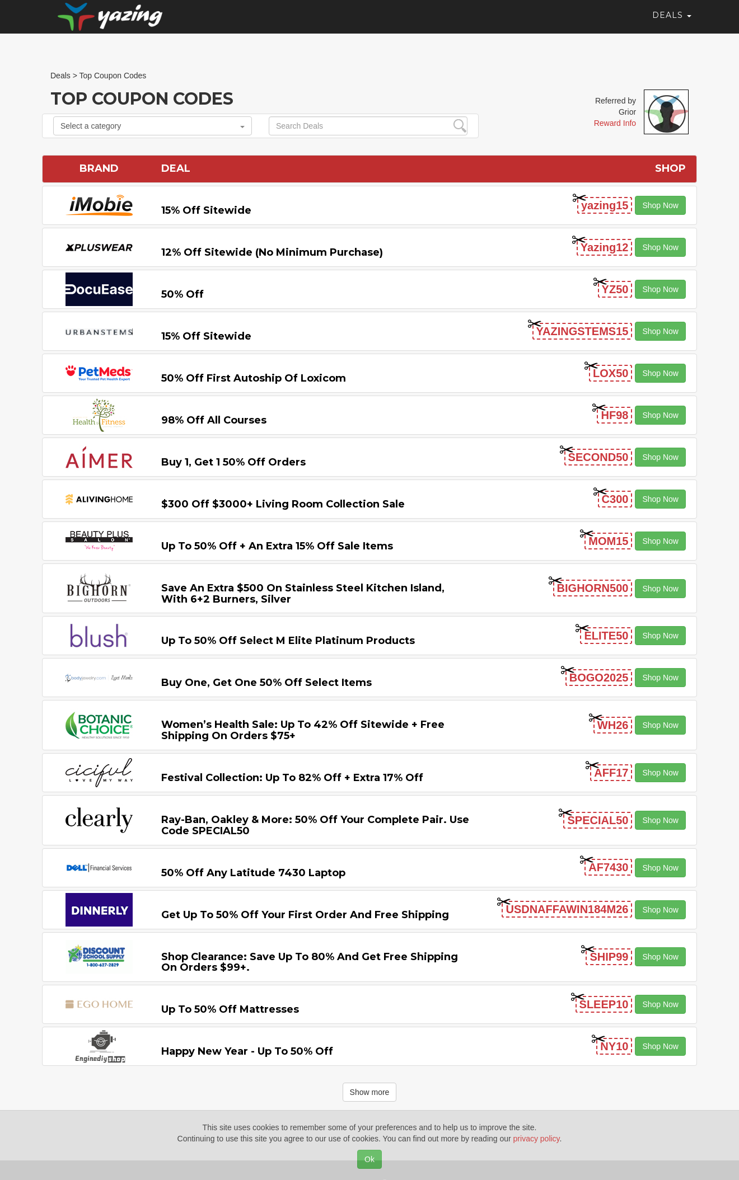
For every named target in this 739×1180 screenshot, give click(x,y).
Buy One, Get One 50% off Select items (266, 682)
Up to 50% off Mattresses (230, 1009)
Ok (369, 1159)
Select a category (152, 125)
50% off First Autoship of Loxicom (253, 378)
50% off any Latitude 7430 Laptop (253, 873)
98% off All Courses (213, 420)
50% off (182, 294)
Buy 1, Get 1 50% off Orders (233, 462)
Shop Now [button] (660, 205)
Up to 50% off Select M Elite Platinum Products (288, 640)
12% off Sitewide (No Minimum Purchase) (272, 252)
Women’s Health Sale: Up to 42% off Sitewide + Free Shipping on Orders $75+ (303, 730)
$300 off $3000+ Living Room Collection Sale (283, 504)
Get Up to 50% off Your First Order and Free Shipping (305, 915)
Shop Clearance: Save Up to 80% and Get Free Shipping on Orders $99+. (309, 962)
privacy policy (536, 1138)
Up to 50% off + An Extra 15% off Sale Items (277, 546)
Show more (370, 1092)
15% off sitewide (206, 210)
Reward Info (615, 123)
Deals (671, 25)
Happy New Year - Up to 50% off (247, 1051)
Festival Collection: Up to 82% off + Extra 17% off (292, 778)
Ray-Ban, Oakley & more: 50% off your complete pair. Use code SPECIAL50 (315, 825)
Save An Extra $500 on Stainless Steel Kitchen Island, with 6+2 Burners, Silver (303, 593)
